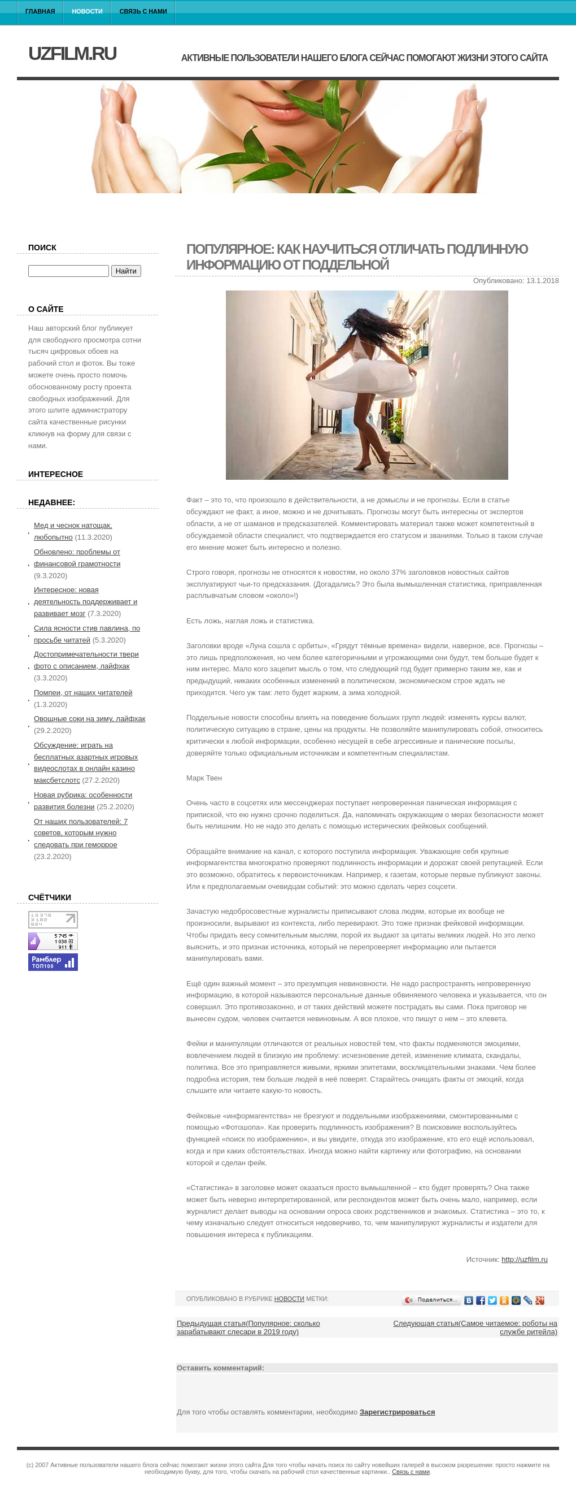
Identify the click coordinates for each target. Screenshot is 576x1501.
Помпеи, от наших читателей (83, 692)
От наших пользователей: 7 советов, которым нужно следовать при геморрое (81, 833)
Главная (40, 11)
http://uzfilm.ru (524, 1259)
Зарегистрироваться (397, 1412)
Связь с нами (143, 11)
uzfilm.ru (72, 53)
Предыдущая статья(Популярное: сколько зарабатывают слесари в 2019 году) (248, 1327)
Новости (87, 11)
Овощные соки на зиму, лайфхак (89, 718)
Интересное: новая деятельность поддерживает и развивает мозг (85, 601)
